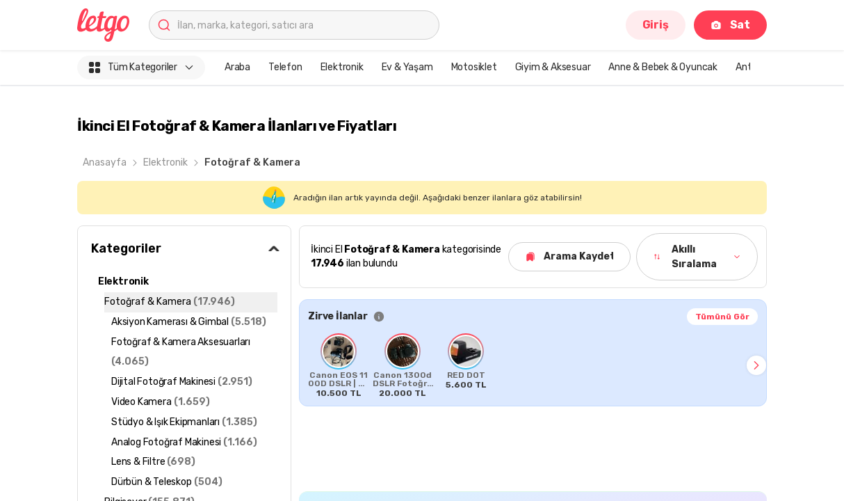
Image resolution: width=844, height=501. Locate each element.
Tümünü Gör (722, 316)
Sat (730, 24)
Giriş (655, 24)
